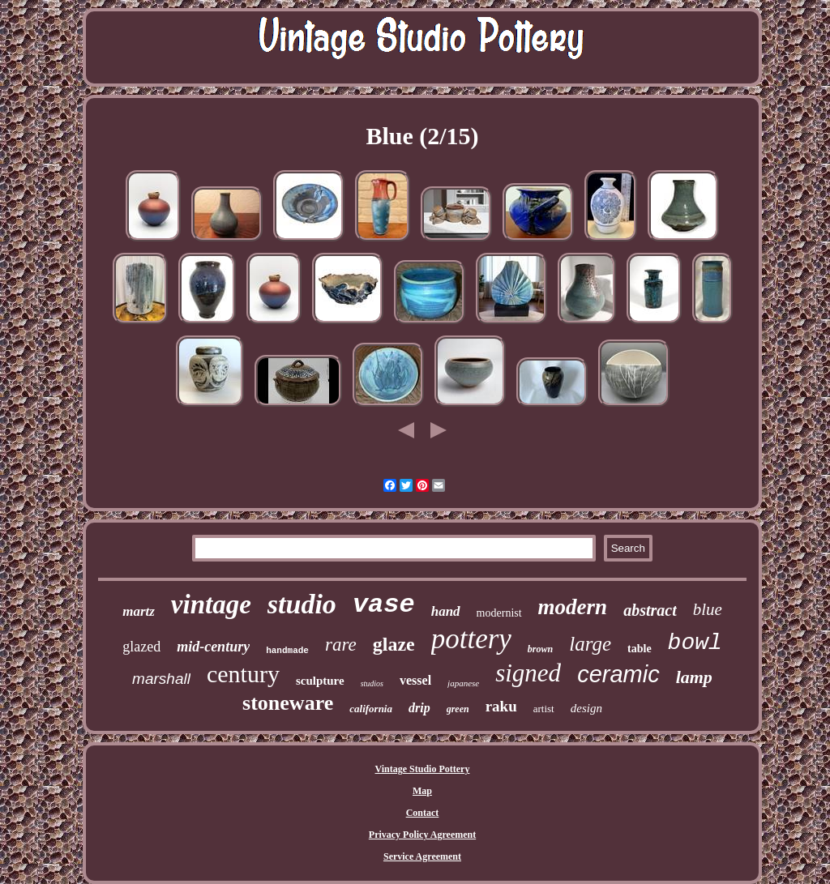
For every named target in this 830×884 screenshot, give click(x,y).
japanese (463, 683)
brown (540, 649)
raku (501, 706)
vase (384, 605)
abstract (650, 610)
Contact (422, 812)
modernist (499, 613)
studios (372, 683)
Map (422, 790)
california (370, 709)
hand (445, 611)
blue (707, 609)
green (458, 709)
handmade (287, 651)
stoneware (287, 703)
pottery (471, 639)
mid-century (213, 646)
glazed (141, 646)
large (590, 644)
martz (138, 611)
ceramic (618, 674)
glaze (394, 644)
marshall (161, 678)
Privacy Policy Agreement (422, 834)
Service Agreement (422, 856)
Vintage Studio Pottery (422, 769)
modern (573, 607)
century (243, 673)
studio (301, 604)
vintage (211, 604)
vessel (415, 680)
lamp (694, 677)
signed (528, 673)
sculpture (320, 680)
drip (419, 708)
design (586, 708)
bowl (695, 643)
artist (543, 709)
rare (341, 644)
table (639, 649)
